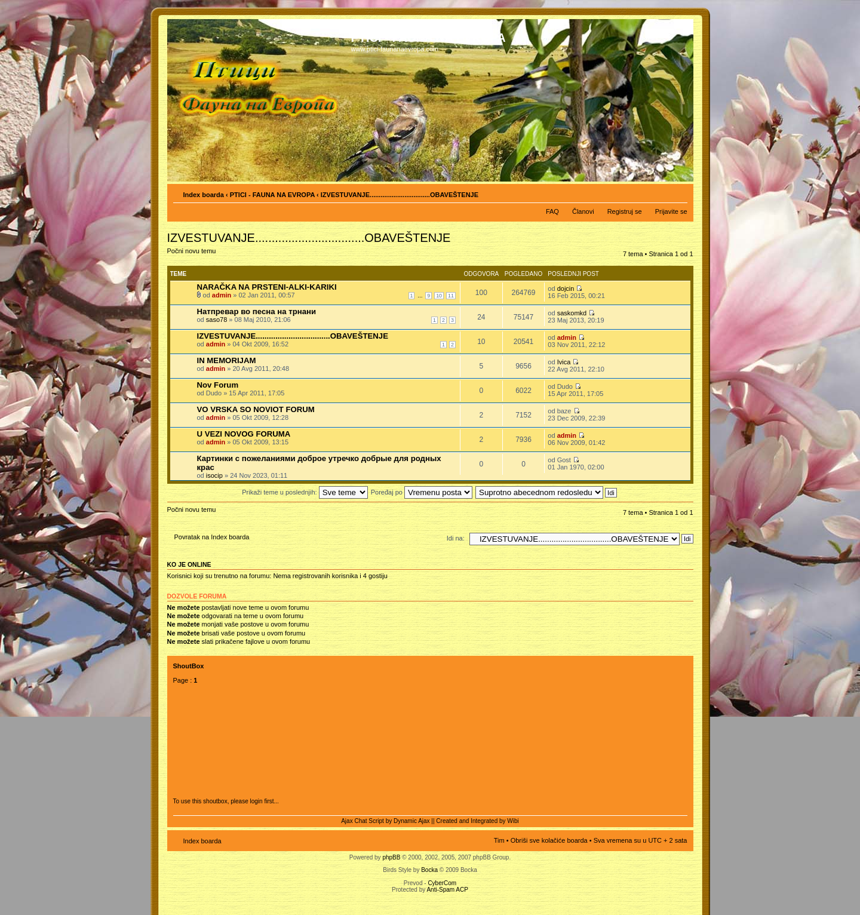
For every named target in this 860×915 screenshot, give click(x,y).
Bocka (429, 870)
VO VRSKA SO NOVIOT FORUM (256, 409)
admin (221, 295)
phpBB (391, 857)
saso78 (216, 319)
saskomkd (572, 313)
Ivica (564, 362)
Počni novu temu (196, 254)
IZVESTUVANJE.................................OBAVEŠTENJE (399, 194)
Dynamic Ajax (412, 821)
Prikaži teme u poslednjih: (304, 492)
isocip (214, 475)
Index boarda (203, 194)
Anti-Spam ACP (447, 889)
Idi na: (456, 538)
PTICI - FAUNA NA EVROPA (272, 194)
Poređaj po (421, 492)
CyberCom (442, 883)
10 (439, 296)
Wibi (512, 821)
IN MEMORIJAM (226, 360)
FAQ (552, 211)
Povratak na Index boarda (212, 537)
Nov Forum (218, 384)
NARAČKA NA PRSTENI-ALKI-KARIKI (267, 287)
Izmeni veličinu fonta (678, 192)
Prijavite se (671, 211)
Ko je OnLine (189, 564)
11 (451, 296)
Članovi (583, 211)
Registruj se (624, 211)
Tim (499, 840)
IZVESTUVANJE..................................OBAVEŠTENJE (292, 335)
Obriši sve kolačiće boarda (549, 840)
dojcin (566, 288)
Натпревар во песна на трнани (257, 311)
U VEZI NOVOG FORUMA (244, 433)
